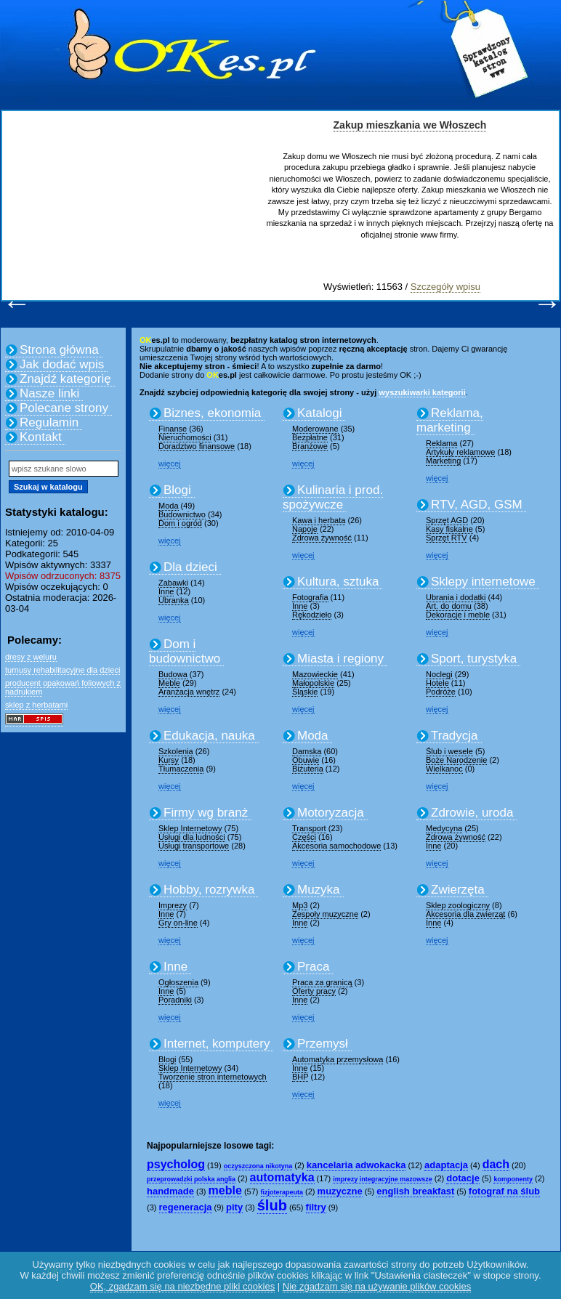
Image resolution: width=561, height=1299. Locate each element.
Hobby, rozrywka (209, 890)
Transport (309, 828)
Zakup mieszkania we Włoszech (410, 125)
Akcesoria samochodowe (336, 845)
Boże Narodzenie (456, 760)
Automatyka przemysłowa (337, 1059)
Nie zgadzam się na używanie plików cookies (377, 1286)
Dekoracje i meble (458, 614)
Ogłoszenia (178, 982)
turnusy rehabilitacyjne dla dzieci (62, 669)
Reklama (441, 443)
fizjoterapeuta (282, 1192)
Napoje (305, 529)
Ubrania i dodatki (456, 597)
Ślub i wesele (449, 751)
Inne (166, 591)
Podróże (441, 691)
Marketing (443, 460)
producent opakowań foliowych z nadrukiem (63, 687)
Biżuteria (307, 768)
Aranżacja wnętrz (188, 691)
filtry (316, 1207)
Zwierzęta (458, 890)
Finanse (172, 428)
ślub (272, 1205)
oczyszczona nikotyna (258, 1166)
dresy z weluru (31, 656)
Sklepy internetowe (483, 581)
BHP (300, 1076)
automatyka (282, 1177)
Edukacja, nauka (209, 735)
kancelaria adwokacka (356, 1165)
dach (496, 1164)
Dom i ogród (180, 523)
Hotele (437, 683)
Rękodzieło (311, 614)
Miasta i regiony (340, 658)
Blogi (177, 490)
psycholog (176, 1164)
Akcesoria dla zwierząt (465, 914)
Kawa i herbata (318, 520)
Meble (169, 683)
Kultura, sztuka (338, 581)
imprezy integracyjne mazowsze (382, 1179)
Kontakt (41, 437)
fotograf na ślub (504, 1191)
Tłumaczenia (180, 768)
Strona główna (59, 350)
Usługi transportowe (193, 845)
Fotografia (310, 597)
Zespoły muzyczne (325, 914)
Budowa (172, 674)
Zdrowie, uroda (472, 813)
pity (234, 1207)
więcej (169, 463)
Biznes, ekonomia (212, 413)
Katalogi (319, 413)
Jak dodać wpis (62, 364)
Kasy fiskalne (449, 529)
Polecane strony (64, 408)
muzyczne (340, 1191)
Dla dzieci (190, 567)
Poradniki (175, 999)
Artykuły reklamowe (460, 452)
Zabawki (173, 582)
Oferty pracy (314, 991)
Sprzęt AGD (447, 520)
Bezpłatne (310, 437)
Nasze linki (49, 393)
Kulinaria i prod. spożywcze (333, 497)
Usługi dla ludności (191, 837)
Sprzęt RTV (446, 537)
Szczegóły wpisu (445, 286)
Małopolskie (313, 683)
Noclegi (439, 674)
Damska (306, 751)
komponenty (513, 1179)
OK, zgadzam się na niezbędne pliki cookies (182, 1286)
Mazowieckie (315, 674)
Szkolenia (175, 751)
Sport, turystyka (474, 658)
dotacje (463, 1178)
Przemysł (322, 1044)
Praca (313, 967)
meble (225, 1190)
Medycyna (444, 828)
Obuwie (305, 760)
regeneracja (185, 1207)
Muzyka (318, 890)
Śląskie (305, 691)
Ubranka (173, 600)
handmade (170, 1191)
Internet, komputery (217, 1044)
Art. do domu (449, 606)
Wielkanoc (444, 768)
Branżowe (310, 446)
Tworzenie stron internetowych (212, 1076)
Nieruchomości (184, 437)
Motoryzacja (330, 813)
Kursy (168, 760)
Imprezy (172, 905)
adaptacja (446, 1165)
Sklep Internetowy (190, 828)
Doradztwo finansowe (196, 446)
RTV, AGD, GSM (476, 504)
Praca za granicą (322, 982)
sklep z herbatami (36, 704)
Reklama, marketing (449, 420)
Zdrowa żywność (322, 537)
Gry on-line (178, 922)
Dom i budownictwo (184, 651)
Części (304, 837)
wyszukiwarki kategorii (422, 392)
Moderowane (315, 428)
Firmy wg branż (206, 813)
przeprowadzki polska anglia (191, 1179)
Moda (168, 505)
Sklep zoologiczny (458, 905)
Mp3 (299, 905)
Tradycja (454, 735)
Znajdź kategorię (65, 379)
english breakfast (415, 1191)
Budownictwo (182, 514)
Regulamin (49, 422)
